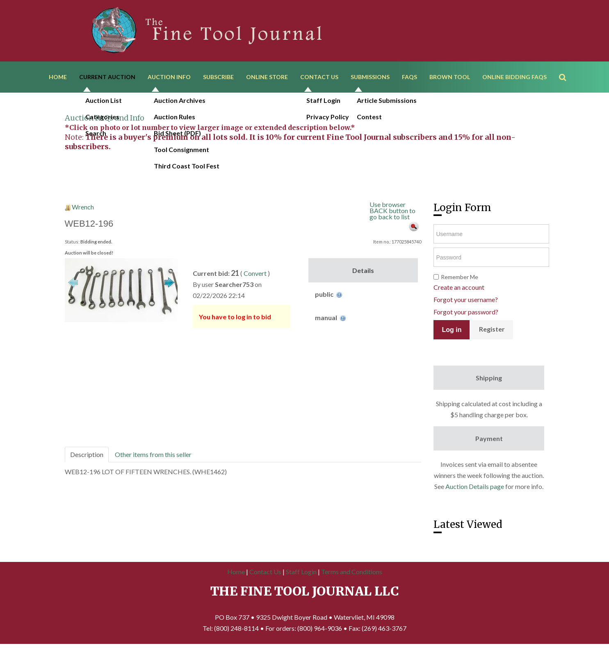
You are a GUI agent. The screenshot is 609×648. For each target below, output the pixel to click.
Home (58, 76)
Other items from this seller (153, 454)
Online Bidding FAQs (514, 76)
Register (492, 329)
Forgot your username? (465, 299)
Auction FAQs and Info (104, 118)
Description (86, 454)
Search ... (566, 65)
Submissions (370, 76)
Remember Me (459, 276)
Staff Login (301, 571)
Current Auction (107, 76)
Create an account (458, 287)
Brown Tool (449, 76)
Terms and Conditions (351, 571)
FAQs (409, 76)
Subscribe (218, 76)
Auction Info (169, 76)
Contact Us (319, 76)
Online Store (267, 76)
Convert (255, 273)
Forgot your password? (465, 312)
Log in (451, 329)
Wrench (83, 207)
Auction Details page (474, 486)
